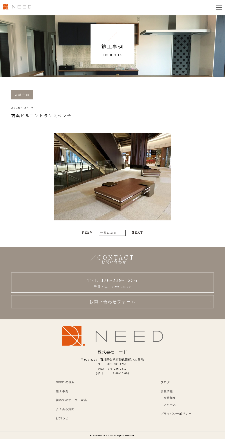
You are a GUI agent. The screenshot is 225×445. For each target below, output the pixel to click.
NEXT (137, 232)
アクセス (170, 404)
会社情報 (167, 391)
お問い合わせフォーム (150, 302)
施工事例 (62, 391)
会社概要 (170, 397)
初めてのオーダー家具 (71, 400)
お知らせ (62, 418)
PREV (87, 232)
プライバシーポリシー (176, 413)
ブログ (165, 382)
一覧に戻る (112, 232)
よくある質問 (65, 409)
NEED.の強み (65, 382)
